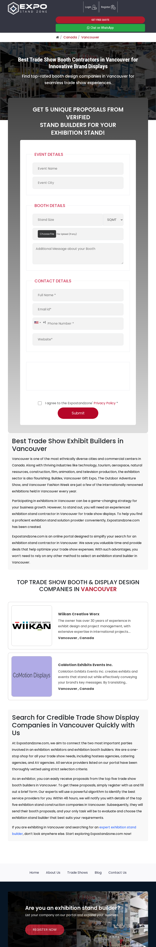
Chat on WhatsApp (100, 28)
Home (34, 872)
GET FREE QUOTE (100, 19)
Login (91, 7)
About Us (53, 872)
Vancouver (90, 37)
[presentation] (63, 376)
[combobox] (39, 322)
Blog (98, 872)
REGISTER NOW (45, 929)
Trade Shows (77, 872)
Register (108, 7)
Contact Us (117, 872)
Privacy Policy (105, 403)
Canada (70, 37)
